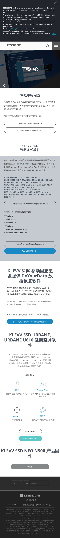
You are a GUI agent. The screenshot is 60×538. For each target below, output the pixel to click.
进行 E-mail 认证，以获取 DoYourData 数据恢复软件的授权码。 (30, 322)
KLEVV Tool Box (29, 432)
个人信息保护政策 (30, 500)
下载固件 (29, 467)
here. (54, 33)
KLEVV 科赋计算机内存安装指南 (28, 123)
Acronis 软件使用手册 (29, 251)
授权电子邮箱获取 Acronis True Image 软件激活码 (29, 204)
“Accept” (14, 29)
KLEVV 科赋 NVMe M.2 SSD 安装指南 (29, 130)
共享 (4, 85)
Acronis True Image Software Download (29, 244)
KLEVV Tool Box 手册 (29, 438)
